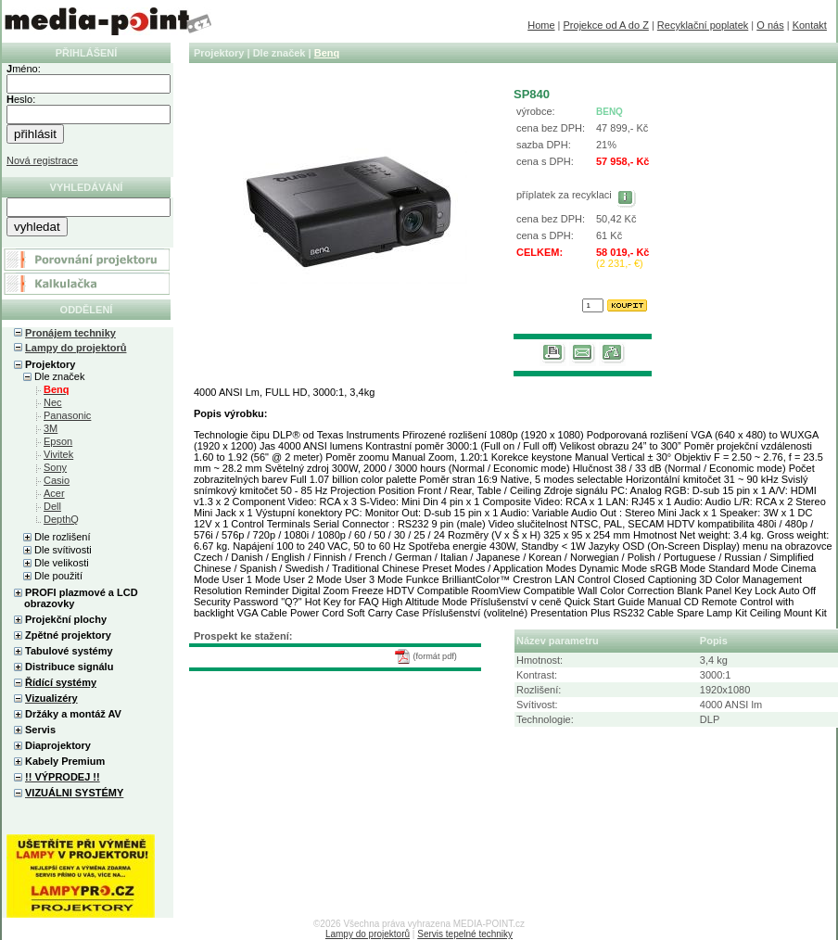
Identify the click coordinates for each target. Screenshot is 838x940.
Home (540, 25)
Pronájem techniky (70, 332)
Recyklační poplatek (702, 25)
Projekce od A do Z (606, 25)
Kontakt (810, 25)
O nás (769, 25)
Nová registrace (42, 160)
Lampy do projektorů (75, 347)
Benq (327, 52)
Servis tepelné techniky (465, 934)
